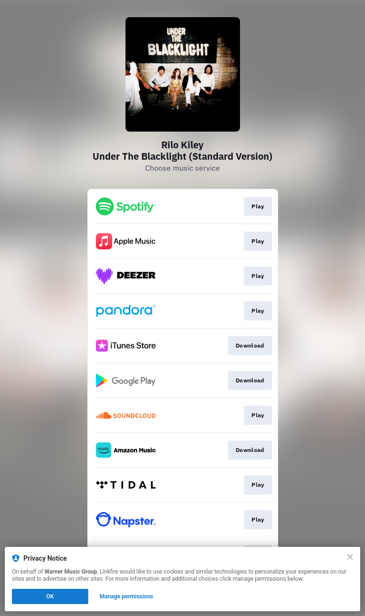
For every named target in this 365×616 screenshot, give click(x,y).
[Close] (350, 557)
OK (50, 596)
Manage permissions (127, 596)
